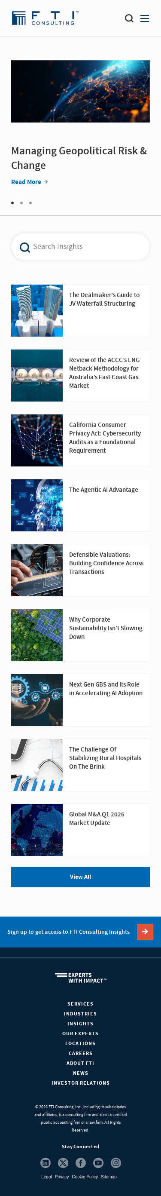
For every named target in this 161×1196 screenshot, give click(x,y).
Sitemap (109, 1177)
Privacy (62, 1177)
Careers (81, 1053)
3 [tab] (30, 203)
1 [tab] (12, 203)
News (80, 1073)
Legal (46, 1177)
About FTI (80, 1063)
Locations (80, 1043)
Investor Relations (81, 1083)
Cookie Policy (85, 1177)
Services (80, 1004)
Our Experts (80, 1033)
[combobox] (76, 246)
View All (80, 877)
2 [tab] (21, 203)
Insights (80, 1023)
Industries (80, 1014)
